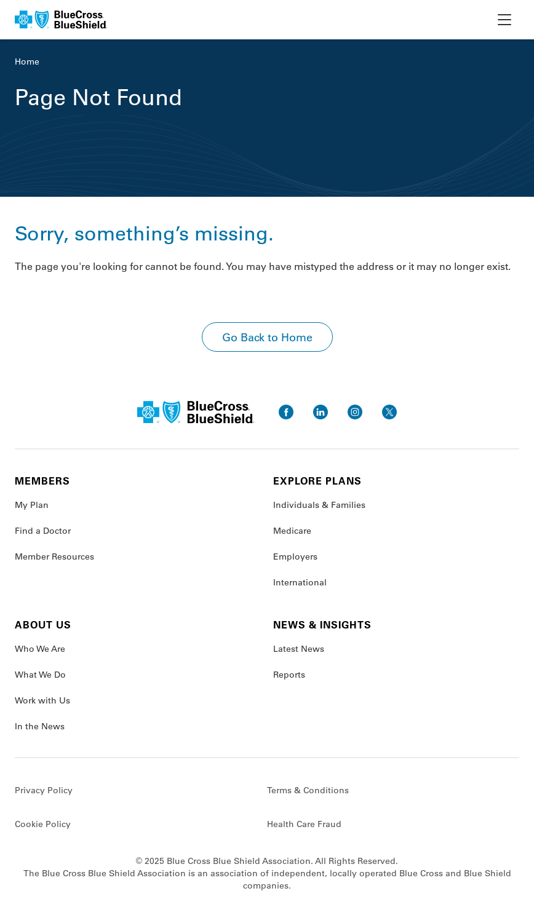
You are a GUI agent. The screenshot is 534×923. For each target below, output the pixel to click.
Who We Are (40, 648)
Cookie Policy (43, 824)
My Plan (32, 504)
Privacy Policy (44, 790)
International (300, 582)
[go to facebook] (286, 412)
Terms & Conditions (308, 790)
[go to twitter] (389, 412)
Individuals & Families (319, 504)
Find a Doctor (43, 530)
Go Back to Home (267, 337)
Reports (289, 674)
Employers (295, 556)
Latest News (298, 648)
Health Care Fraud (304, 824)
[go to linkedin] (320, 412)
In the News (40, 726)
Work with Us (42, 700)
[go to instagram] (355, 412)
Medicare (292, 530)
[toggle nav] (504, 19)
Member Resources (54, 556)
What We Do (40, 674)
